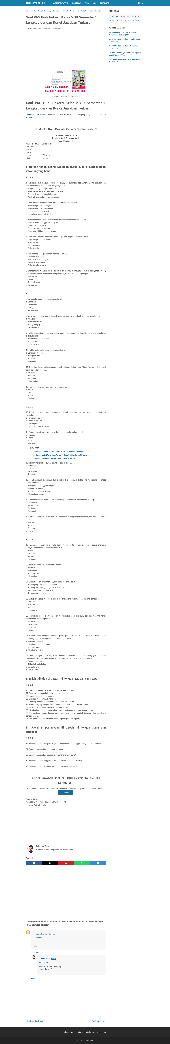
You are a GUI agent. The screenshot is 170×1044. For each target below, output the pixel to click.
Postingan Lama (98, 1021)
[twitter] (50, 863)
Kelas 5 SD (125, 21)
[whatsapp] (82, 863)
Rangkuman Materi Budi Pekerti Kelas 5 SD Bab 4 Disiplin (53, 458)
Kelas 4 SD (114, 21)
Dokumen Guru (37, 3)
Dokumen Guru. (32, 115)
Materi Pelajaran (60, 3)
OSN (94, 3)
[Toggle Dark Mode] (139, 3)
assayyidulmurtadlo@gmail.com (46, 934)
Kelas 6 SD (135, 21)
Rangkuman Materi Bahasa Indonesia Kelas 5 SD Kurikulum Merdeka (58, 452)
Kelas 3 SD (135, 16)
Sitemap (81, 1032)
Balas (35, 946)
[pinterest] (66, 863)
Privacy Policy (101, 1032)
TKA (87, 3)
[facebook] (34, 863)
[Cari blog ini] (142, 3)
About (66, 1032)
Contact (73, 1032)
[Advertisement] (66, 49)
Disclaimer (90, 1032)
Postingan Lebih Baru (35, 1021)
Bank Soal (76, 3)
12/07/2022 (43, 962)
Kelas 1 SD (114, 16)
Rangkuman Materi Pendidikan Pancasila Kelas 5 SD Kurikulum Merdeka (59, 455)
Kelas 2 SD (125, 16)
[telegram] (98, 863)
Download (104, 3)
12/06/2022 (38, 938)
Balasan (37, 952)
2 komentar (57, 29)
